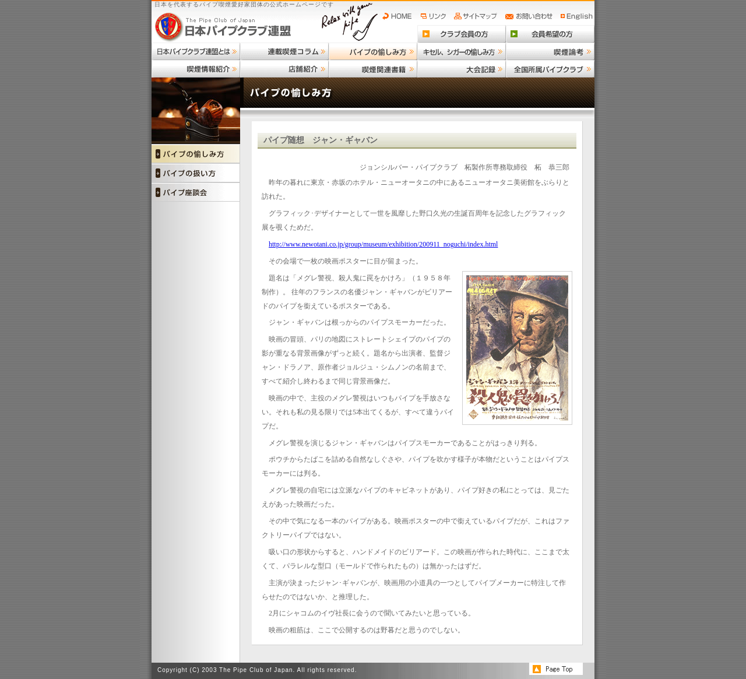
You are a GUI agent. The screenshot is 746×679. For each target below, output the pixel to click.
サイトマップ (477, 16)
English (577, 16)
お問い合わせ (531, 16)
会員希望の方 (550, 34)
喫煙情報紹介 (196, 69)
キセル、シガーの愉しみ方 (461, 51)
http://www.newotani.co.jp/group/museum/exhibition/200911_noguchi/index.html (383, 244)
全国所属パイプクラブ (550, 69)
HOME (399, 16)
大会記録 (461, 69)
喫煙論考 (550, 51)
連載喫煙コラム (284, 51)
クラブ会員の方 (461, 34)
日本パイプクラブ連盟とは (196, 51)
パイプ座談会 (196, 192)
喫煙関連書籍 (373, 69)
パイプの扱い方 (196, 172)
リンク (434, 16)
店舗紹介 (284, 69)
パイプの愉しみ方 (373, 51)
